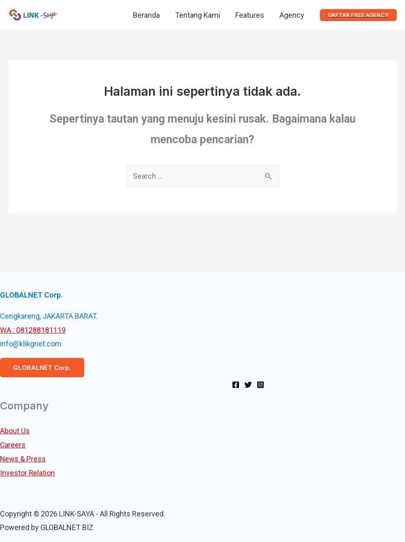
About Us (15, 430)
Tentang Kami (198, 15)
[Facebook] (235, 384)
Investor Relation (27, 472)
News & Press (23, 458)
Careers (13, 444)
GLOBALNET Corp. (42, 368)
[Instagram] (260, 384)
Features (250, 15)
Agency (291, 15)
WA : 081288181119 (33, 330)
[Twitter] (248, 384)
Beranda (147, 15)
